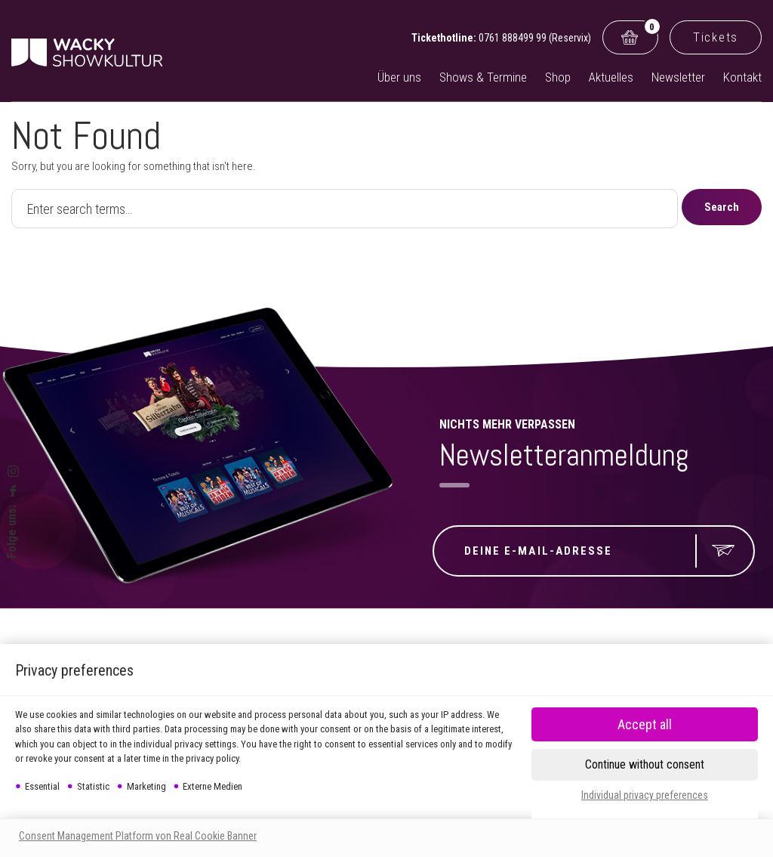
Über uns (399, 77)
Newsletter (678, 77)
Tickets (715, 37)
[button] (644, 765)
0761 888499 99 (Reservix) (535, 38)
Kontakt (742, 77)
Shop (558, 77)
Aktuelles (611, 77)
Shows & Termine (483, 77)
